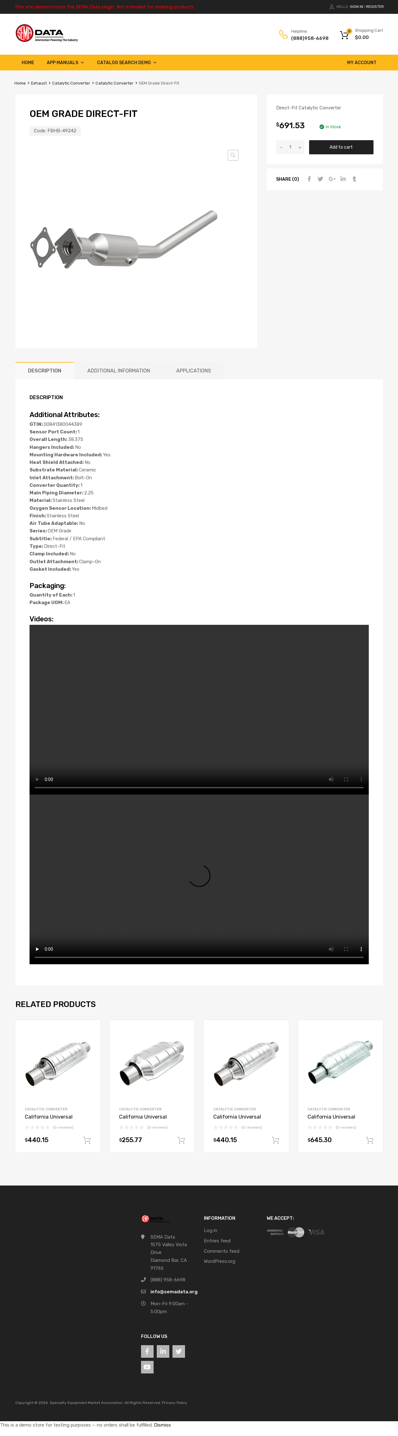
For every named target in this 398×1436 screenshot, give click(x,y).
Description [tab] (44, 371)
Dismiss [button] (162, 1425)
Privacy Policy (174, 1402)
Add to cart (341, 147)
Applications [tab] (193, 371)
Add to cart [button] (87, 1140)
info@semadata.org (174, 1292)
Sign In (356, 6)
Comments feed (221, 1251)
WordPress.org (219, 1261)
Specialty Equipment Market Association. (86, 1402)
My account (362, 62)
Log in (210, 1230)
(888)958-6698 (306, 38)
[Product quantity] (290, 147)
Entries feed (217, 1241)
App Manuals (66, 62)
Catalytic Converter (71, 83)
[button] (233, 155)
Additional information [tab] (118, 371)
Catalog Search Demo (127, 62)
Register (375, 6)
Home (28, 62)
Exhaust (39, 83)
